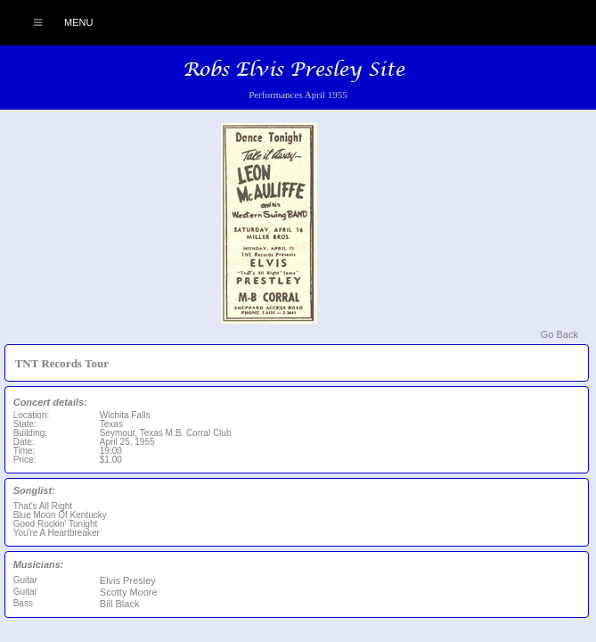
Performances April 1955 (298, 94)
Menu (54, 22)
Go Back (559, 334)
